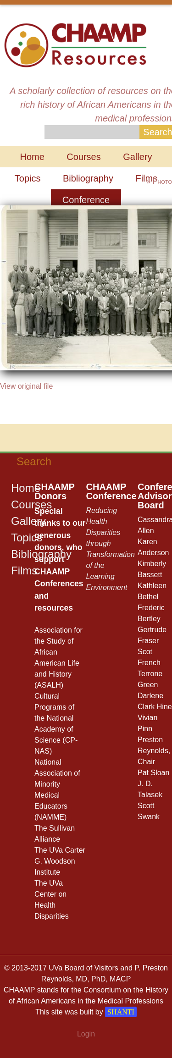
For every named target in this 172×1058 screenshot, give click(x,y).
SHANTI (120, 1012)
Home (32, 157)
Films (24, 570)
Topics (28, 178)
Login (86, 1034)
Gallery (137, 157)
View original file (26, 386)
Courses (83, 157)
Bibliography (88, 178)
